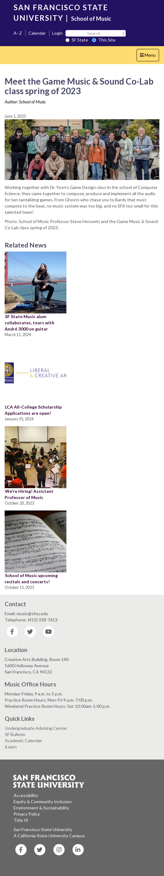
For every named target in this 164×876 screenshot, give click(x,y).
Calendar (37, 33)
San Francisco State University (43, 829)
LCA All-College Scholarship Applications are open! (33, 410)
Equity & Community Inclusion (43, 801)
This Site (104, 39)
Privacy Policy (27, 814)
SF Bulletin (15, 734)
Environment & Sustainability (41, 807)
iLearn (11, 746)
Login (57, 33)
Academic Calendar (23, 740)
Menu (149, 56)
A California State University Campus (49, 835)
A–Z (18, 33)
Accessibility (26, 795)
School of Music (91, 18)
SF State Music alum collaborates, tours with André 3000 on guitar (29, 322)
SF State (76, 39)
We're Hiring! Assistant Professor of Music (29, 494)
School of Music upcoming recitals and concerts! (31, 578)
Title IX (21, 820)
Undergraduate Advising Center (36, 728)
